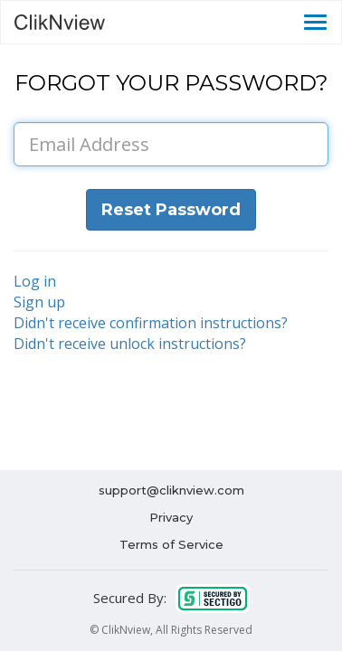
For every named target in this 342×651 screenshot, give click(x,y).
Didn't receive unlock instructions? (130, 344)
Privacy (171, 517)
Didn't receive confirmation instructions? (151, 323)
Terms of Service (171, 544)
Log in (35, 281)
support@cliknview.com (171, 490)
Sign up (39, 302)
